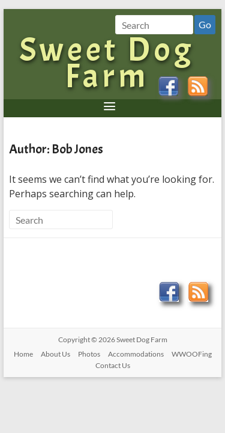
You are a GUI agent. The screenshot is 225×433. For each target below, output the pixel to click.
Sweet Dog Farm (106, 62)
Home (23, 353)
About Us (55, 353)
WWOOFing (192, 353)
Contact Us (112, 365)
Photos (89, 353)
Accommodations (136, 353)
